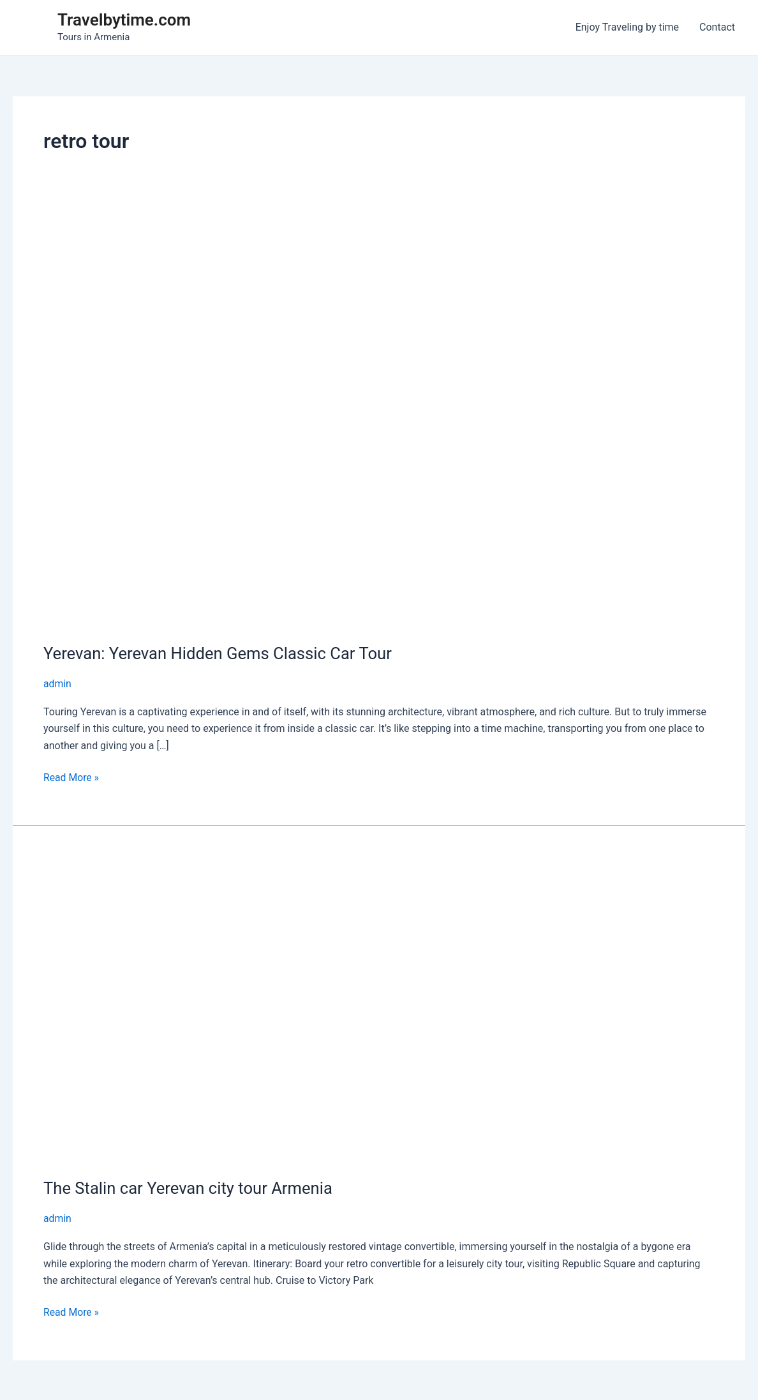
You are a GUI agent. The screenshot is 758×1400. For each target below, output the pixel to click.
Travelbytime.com (124, 19)
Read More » (71, 777)
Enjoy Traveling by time (627, 27)
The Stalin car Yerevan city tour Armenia (190, 1188)
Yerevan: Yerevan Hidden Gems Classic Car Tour (220, 653)
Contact (717, 27)
